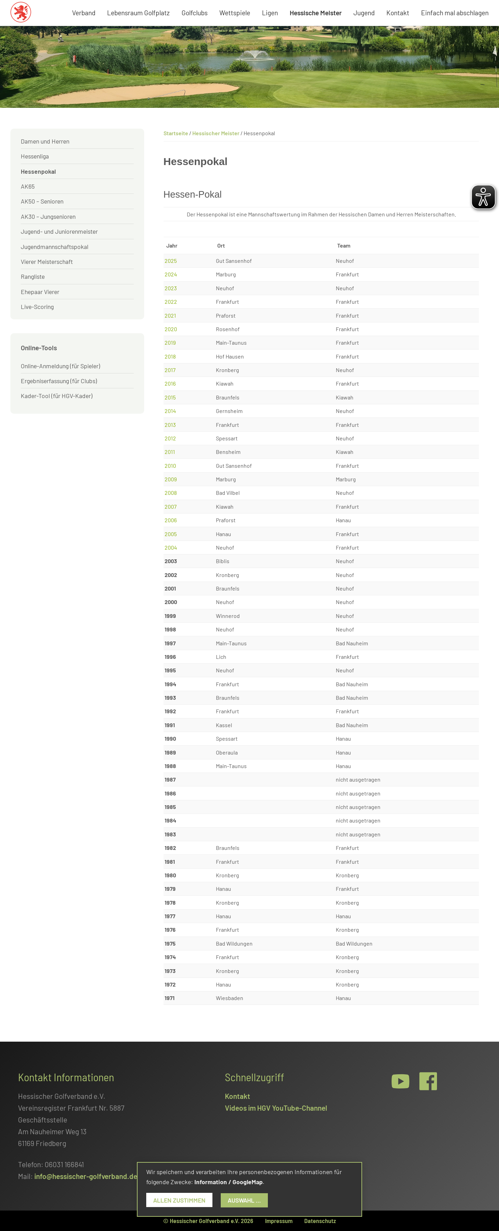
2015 (170, 397)
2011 (170, 451)
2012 (170, 438)
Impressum (278, 1220)
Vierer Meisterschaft (47, 261)
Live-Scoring (37, 306)
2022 (171, 301)
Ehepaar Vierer (40, 291)
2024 (171, 274)
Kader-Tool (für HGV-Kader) (57, 395)
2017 (170, 370)
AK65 (28, 186)
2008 (171, 492)
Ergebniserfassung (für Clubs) (59, 381)
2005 (171, 534)
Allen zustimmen (179, 1200)
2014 (170, 410)
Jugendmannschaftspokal (54, 246)
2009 (171, 479)
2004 (171, 547)
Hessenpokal (38, 171)
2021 (170, 315)
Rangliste (33, 276)
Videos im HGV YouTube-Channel (276, 1107)
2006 (171, 520)
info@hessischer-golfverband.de (85, 1176)
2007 (171, 506)
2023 (171, 288)
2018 (170, 356)
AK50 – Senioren (42, 201)
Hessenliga (35, 156)
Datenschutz (320, 1220)
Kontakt (237, 1096)
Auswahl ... (244, 1200)
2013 (170, 424)
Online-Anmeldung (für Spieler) (60, 366)
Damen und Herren (45, 141)
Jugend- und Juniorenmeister (59, 231)
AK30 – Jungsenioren (48, 216)
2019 (170, 342)
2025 (171, 260)
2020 (171, 329)
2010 (170, 465)
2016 (170, 383)
